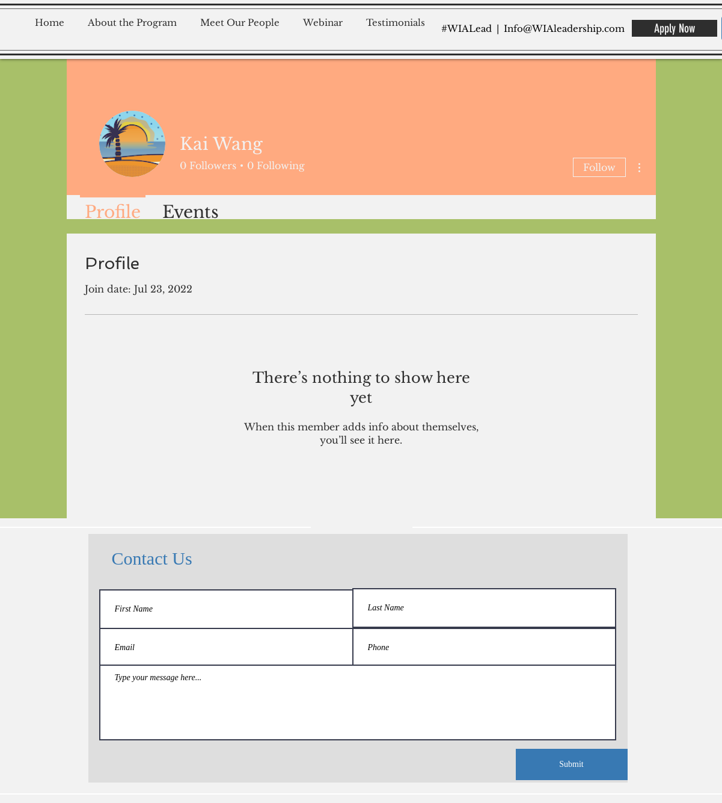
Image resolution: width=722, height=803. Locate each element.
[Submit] (572, 764)
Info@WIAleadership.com (564, 28)
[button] (136, 17)
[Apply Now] (674, 28)
